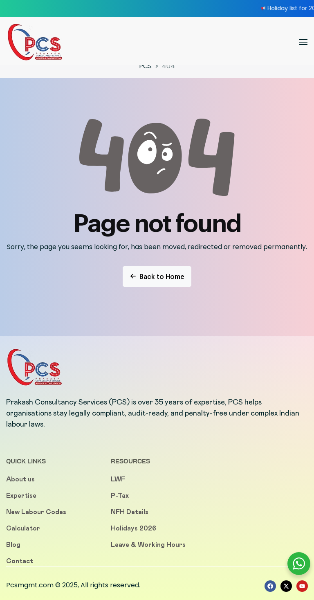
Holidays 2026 (133, 528)
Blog (13, 544)
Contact (19, 560)
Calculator (23, 528)
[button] (303, 42)
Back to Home (157, 276)
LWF (118, 479)
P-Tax (120, 495)
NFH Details (129, 511)
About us (20, 479)
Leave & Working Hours (148, 544)
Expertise (21, 495)
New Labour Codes (36, 511)
